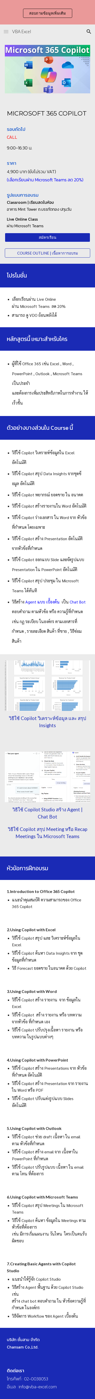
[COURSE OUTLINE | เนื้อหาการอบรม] (47, 253)
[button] (6, 31)
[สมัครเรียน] (47, 237)
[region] (47, 12)
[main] (47, 113)
